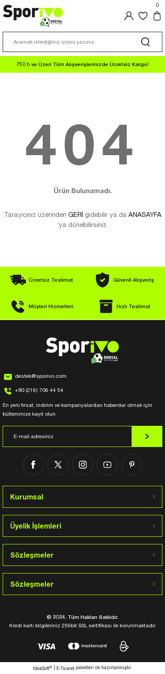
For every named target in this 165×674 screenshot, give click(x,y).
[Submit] (147, 436)
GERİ (75, 214)
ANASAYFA (144, 214)
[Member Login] (129, 16)
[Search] (82, 42)
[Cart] (157, 16)
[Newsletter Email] (82, 436)
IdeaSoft (42, 668)
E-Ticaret (65, 668)
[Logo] (33, 16)
